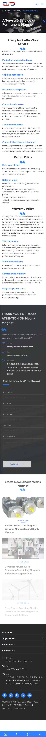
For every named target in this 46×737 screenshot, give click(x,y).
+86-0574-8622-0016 (16, 355)
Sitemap (5, 708)
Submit (18, 464)
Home (7, 11)
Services (16, 11)
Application (8, 638)
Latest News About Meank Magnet (23, 484)
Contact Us (8, 650)
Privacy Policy (19, 708)
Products (7, 632)
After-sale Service (30, 11)
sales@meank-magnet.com (19, 346)
